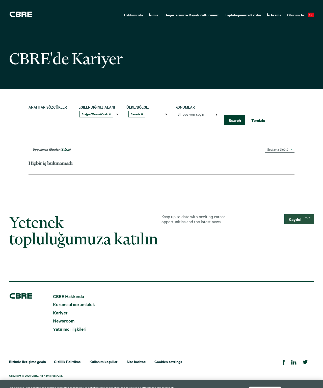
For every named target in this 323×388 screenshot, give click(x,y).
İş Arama (274, 14)
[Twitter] (305, 361)
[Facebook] (284, 361)
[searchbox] (96, 121)
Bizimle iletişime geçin (27, 361)
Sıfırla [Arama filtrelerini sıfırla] (65, 149)
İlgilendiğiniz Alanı (96, 107)
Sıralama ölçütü (277, 149)
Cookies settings (168, 361)
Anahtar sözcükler (48, 107)
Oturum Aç (296, 14)
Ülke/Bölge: (137, 107)
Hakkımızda (133, 14)
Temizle (258, 120)
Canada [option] (137, 114)
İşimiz (153, 14)
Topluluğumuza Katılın (243, 14)
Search (235, 120)
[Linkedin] (294, 361)
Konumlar (185, 107)
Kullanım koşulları (104, 361)
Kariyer (60, 312)
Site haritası (136, 361)
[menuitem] (133, 14)
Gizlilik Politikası (68, 361)
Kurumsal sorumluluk (74, 304)
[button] (110, 114)
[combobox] (50, 121)
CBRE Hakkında (68, 296)
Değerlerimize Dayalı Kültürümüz (192, 14)
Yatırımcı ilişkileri (69, 329)
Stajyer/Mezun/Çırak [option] (96, 114)
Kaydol (299, 219)
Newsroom (63, 321)
